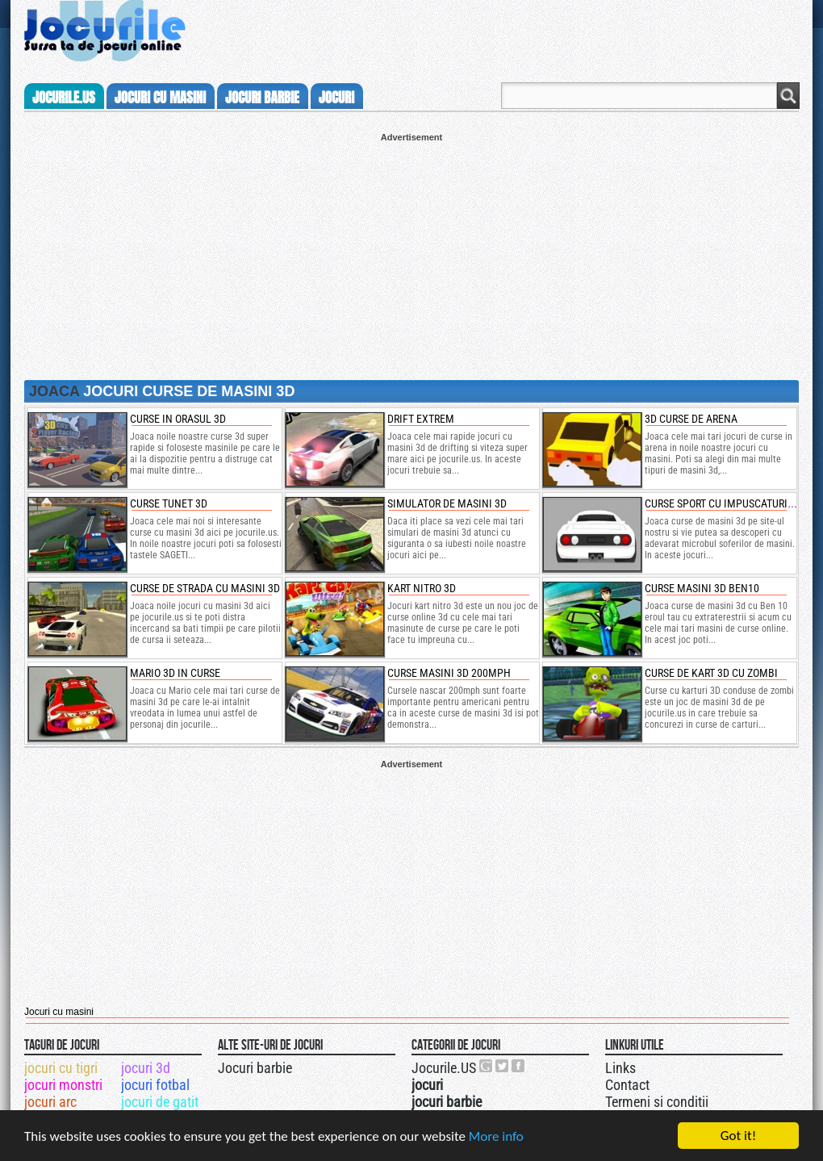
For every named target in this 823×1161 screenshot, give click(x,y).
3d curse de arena (691, 418)
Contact (627, 1084)
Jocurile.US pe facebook (519, 1065)
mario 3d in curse (175, 672)
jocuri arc (50, 1101)
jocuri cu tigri (61, 1067)
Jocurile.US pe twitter (502, 1065)
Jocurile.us (63, 97)
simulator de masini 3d (447, 503)
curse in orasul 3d (178, 418)
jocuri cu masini (160, 97)
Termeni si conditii (656, 1101)
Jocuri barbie (255, 1067)
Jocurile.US (444, 1067)
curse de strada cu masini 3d (205, 588)
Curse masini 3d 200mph (449, 672)
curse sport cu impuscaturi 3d (723, 503)
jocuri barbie (262, 97)
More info (496, 1136)
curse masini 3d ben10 (702, 588)
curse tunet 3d (168, 503)
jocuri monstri (63, 1084)
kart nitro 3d (421, 588)
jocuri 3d (145, 1067)
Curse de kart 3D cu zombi (711, 672)
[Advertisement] (411, 255)
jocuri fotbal (155, 1084)
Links (620, 1067)
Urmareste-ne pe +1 (486, 1065)
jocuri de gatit (159, 1101)
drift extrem (420, 418)
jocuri (336, 97)
